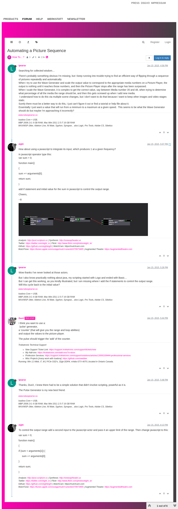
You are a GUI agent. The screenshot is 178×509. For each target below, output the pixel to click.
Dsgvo (145, 3)
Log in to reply (162, 54)
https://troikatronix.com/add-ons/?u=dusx (56, 349)
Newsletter (76, 18)
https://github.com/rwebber (75, 355)
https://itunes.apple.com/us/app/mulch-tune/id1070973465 (56, 245)
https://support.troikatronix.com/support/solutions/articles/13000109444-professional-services (88, 352)
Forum (27, 18)
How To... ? (18, 53)
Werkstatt (55, 18)
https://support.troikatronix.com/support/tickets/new (72, 346)
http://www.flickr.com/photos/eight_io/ (75, 240)
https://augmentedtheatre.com (118, 245)
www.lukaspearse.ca (27, 111)
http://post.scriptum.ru (37, 237)
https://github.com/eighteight (39, 243)
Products (10, 18)
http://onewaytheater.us (70, 237)
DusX (21, 315)
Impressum (158, 3)
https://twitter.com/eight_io (38, 240)
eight (21, 140)
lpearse (22, 62)
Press (135, 3)
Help (39, 18)
